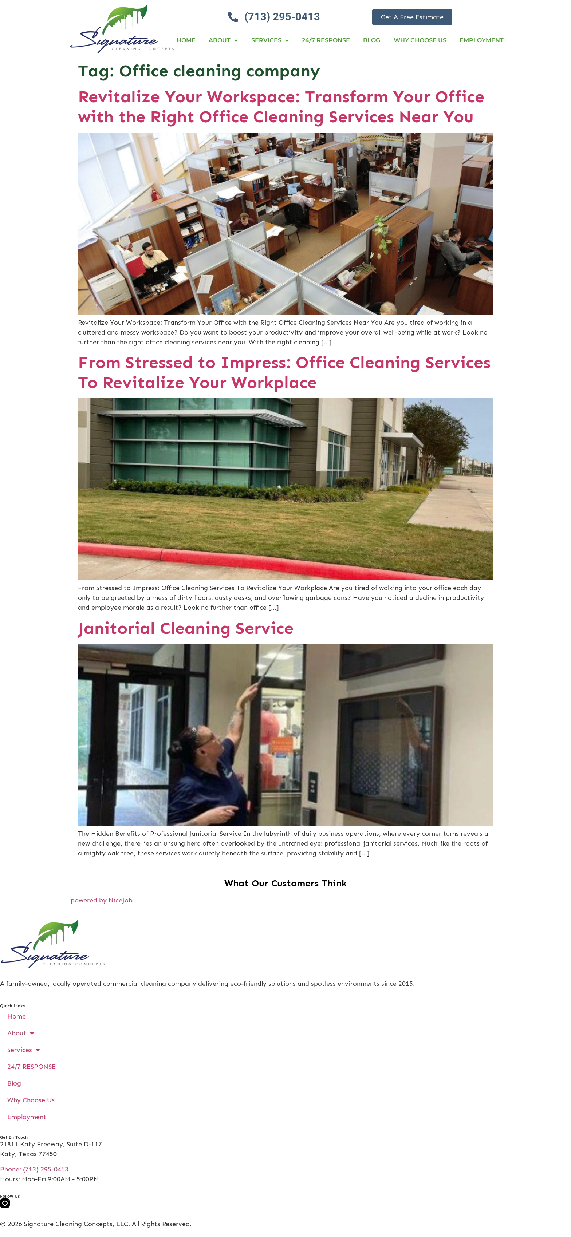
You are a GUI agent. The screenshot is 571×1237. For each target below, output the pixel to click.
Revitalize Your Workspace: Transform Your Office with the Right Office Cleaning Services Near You (281, 107)
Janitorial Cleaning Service (186, 628)
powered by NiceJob (102, 900)
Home (186, 40)
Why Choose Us (420, 40)
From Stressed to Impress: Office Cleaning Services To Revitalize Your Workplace (284, 372)
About (223, 40)
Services (270, 40)
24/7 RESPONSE (326, 40)
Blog (371, 40)
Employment (482, 40)
